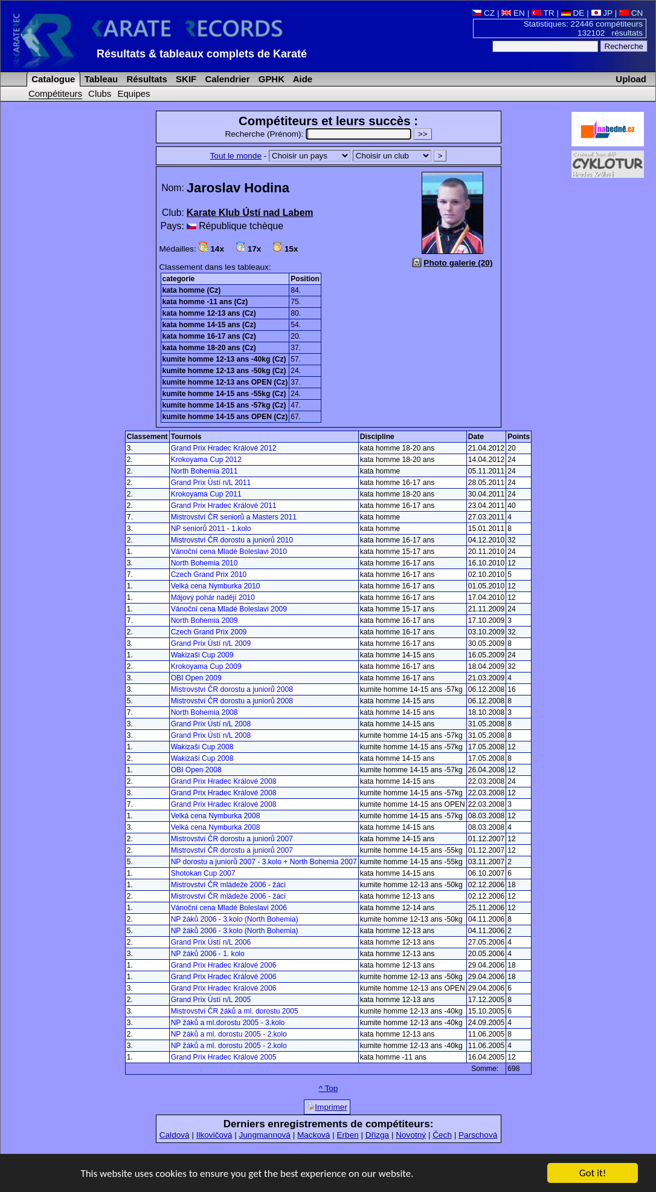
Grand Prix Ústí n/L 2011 (211, 482)
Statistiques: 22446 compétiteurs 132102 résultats (583, 28)
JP (602, 13)
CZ (483, 13)
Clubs (99, 93)
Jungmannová (264, 1134)
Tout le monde (236, 155)
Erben (347, 1134)
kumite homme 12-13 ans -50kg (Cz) (224, 370)
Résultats (145, 79)
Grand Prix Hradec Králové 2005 (224, 1057)
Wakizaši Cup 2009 (202, 655)
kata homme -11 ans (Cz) (205, 302)
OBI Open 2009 (196, 678)
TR (543, 13)
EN (513, 13)
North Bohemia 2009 (204, 620)
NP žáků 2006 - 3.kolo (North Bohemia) (234, 919)
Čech (442, 1134)
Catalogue (52, 79)
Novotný (411, 1134)
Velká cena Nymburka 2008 (215, 816)
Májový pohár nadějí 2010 (213, 597)
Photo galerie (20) (457, 262)
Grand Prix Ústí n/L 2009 (211, 643)
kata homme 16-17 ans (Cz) (209, 336)
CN (631, 13)
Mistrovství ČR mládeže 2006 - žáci (228, 885)
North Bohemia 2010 (204, 563)
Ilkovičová (214, 1134)
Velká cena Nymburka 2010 (215, 586)
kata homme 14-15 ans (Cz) (209, 325)
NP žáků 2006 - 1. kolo (208, 953)
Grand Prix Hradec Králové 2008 (224, 781)
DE (573, 13)
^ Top (328, 1088)
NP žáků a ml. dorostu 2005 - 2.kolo (229, 1034)
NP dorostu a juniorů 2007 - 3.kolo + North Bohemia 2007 (264, 862)
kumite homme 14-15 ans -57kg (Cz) (224, 405)
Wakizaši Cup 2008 (202, 747)
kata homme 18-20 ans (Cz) (209, 348)
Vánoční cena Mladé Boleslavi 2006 (229, 908)
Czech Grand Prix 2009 (209, 632)
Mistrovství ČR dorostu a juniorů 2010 (232, 540)
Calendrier (225, 79)
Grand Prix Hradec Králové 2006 (224, 965)
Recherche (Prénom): (319, 133)
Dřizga (377, 1134)
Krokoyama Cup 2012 (206, 459)
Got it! (592, 1173)
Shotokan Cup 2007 (203, 873)
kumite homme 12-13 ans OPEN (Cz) (225, 382)
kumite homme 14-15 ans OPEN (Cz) (225, 416)
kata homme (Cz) (191, 290)
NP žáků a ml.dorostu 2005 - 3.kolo (228, 1022)
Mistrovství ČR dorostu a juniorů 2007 (232, 839)
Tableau (100, 79)
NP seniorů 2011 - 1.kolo (211, 528)
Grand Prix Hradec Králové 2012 (224, 448)
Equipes (133, 93)
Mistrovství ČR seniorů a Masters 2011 (234, 517)
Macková (313, 1134)
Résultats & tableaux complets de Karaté (202, 54)
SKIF (184, 79)
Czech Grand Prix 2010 (209, 574)
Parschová (477, 1134)
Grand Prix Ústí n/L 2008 (211, 724)
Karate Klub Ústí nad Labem (250, 212)
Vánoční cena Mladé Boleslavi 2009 (229, 609)
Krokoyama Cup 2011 (206, 494)
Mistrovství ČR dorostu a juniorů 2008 (232, 689)
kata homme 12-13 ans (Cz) (209, 313)
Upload (631, 79)
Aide (301, 79)
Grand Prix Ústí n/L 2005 (211, 999)
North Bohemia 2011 (204, 471)
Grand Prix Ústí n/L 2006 (211, 942)
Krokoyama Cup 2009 (206, 666)
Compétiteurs (55, 93)
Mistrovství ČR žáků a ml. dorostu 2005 (234, 1011)
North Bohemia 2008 (204, 712)
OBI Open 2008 (196, 770)
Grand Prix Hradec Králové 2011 (224, 505)
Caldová (174, 1134)
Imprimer (327, 1107)
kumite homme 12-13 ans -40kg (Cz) (224, 359)
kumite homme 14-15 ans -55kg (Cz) (224, 393)
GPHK (270, 79)
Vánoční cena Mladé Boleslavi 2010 (229, 551)
